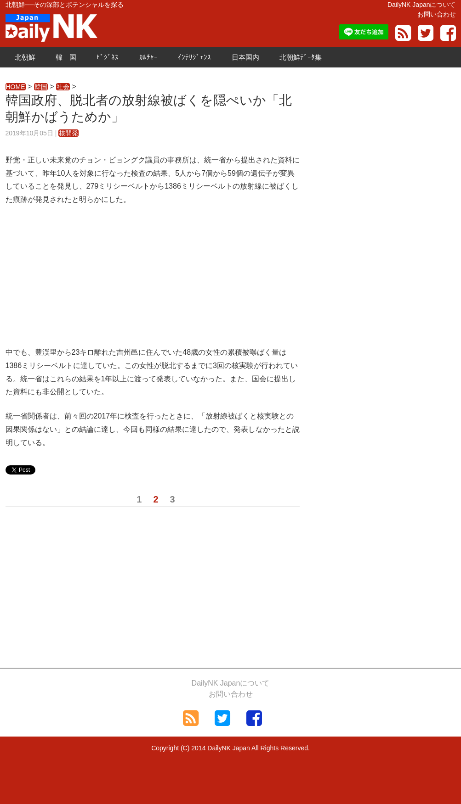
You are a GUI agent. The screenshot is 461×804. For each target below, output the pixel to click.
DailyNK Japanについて (421, 4)
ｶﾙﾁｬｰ (148, 57)
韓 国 (66, 57)
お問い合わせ (436, 14)
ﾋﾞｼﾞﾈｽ (108, 57)
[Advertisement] (153, 282)
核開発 (68, 133)
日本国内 (245, 57)
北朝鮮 (25, 57)
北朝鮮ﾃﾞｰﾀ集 (300, 57)
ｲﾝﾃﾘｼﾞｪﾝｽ (194, 57)
